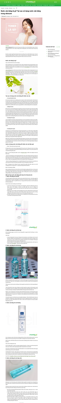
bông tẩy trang (23, 152)
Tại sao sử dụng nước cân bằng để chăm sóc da (53, 51)
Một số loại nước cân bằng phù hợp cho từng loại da (54, 56)
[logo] (30, 2)
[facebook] (4, 2)
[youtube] (8, 2)
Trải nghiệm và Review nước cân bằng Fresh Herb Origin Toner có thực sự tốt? (22, 356)
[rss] (10, 2)
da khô (20, 134)
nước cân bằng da (9, 70)
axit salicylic (14, 243)
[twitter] (6, 2)
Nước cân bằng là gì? (51, 49)
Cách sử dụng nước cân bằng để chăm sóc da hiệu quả (53, 54)
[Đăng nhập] (55, 2)
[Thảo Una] (3, 16)
